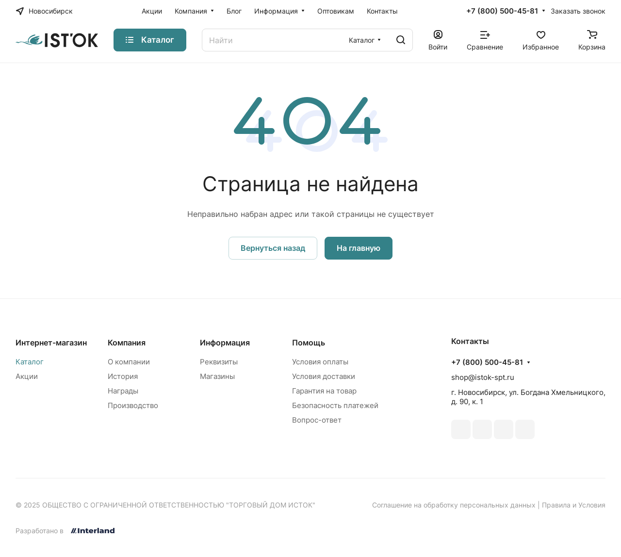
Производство (133, 405)
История (123, 376)
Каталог (30, 361)
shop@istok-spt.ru (482, 377)
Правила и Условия (573, 505)
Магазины (217, 376)
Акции (27, 376)
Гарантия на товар (324, 390)
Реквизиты (219, 361)
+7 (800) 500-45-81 (502, 11)
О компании (129, 361)
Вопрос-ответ (317, 420)
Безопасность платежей (335, 405)
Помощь (308, 342)
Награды (123, 390)
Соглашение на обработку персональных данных (454, 505)
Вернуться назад (273, 248)
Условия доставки (323, 376)
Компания (127, 342)
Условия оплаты (320, 361)
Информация (225, 342)
